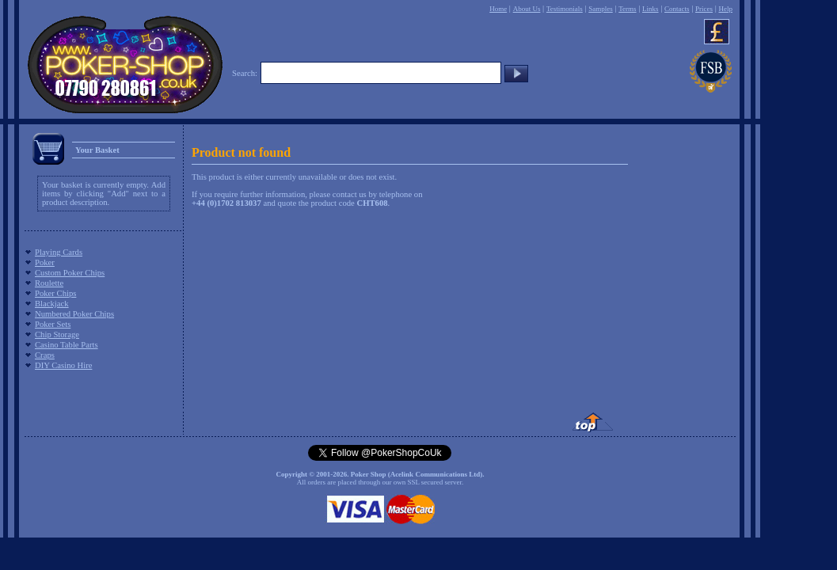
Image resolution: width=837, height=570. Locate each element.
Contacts (677, 9)
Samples (600, 9)
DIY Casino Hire (63, 365)
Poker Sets (52, 324)
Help (725, 9)
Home (498, 9)
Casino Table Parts (66, 344)
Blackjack (52, 303)
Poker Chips (55, 293)
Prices (704, 9)
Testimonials (564, 9)
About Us (527, 9)
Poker (45, 262)
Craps (45, 355)
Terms (627, 9)
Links (650, 9)
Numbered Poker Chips (74, 314)
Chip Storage (57, 334)
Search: (244, 73)
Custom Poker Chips (70, 272)
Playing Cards (58, 252)
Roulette (49, 283)
